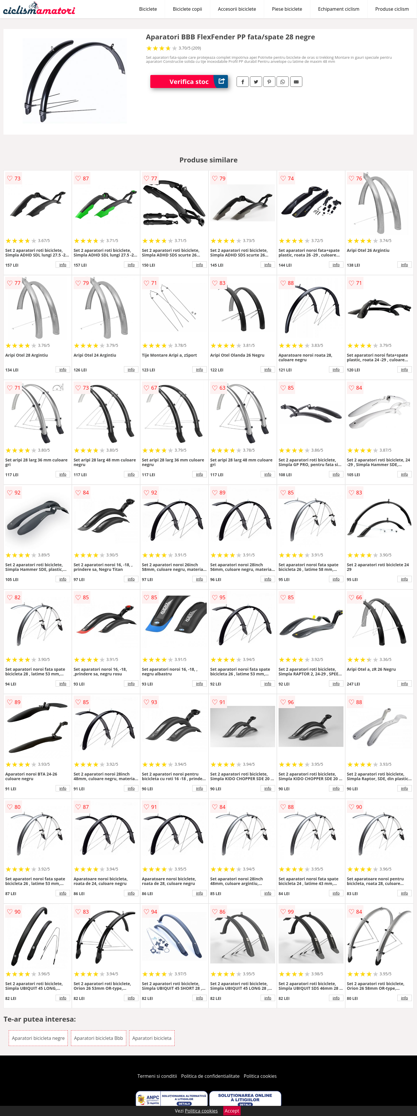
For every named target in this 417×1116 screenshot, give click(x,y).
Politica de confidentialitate (210, 1076)
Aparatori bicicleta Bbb (98, 1038)
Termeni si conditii (157, 1076)
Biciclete (148, 9)
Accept (232, 1111)
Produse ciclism (392, 9)
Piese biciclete (287, 9)
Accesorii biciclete (237, 9)
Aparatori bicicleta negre (38, 1038)
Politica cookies (260, 1076)
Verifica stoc (199, 81)
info (62, 264)
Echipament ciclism (338, 9)
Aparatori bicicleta (151, 1038)
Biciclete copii (187, 9)
